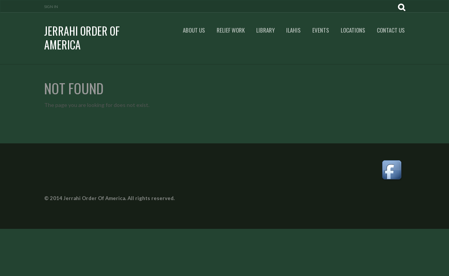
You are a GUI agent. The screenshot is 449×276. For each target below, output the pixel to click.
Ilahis (293, 30)
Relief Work (231, 30)
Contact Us (391, 30)
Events (320, 30)
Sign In (51, 6)
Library (265, 30)
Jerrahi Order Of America (82, 38)
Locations (353, 30)
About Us (194, 30)
